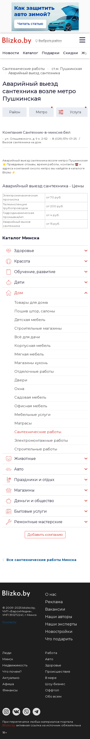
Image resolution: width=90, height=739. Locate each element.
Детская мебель (29, 319)
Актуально (10, 678)
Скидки (70, 53)
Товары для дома (31, 302)
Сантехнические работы (23, 69)
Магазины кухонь (31, 363)
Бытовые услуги (26, 511)
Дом (14, 293)
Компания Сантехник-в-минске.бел (36, 132)
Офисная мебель (30, 406)
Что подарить (59, 639)
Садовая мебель (30, 397)
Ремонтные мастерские (34, 522)
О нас (50, 594)
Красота (18, 261)
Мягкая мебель (29, 354)
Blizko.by (8, 725)
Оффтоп (52, 690)
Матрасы (23, 423)
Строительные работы (35, 449)
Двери (20, 380)
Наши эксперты (61, 624)
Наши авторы (58, 616)
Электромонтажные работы (41, 440)
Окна (19, 388)
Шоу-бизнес (55, 684)
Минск (7, 659)
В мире (51, 678)
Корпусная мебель (32, 345)
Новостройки (58, 631)
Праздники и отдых (30, 479)
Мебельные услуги (32, 414)
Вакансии (55, 609)
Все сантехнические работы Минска (39, 560)
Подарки (51, 53)
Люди (6, 653)
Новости (10, 53)
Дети (15, 282)
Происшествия (57, 671)
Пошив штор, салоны (34, 311)
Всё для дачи (27, 337)
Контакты (9, 622)
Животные (21, 458)
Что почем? (12, 671)
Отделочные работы (34, 371)
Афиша (8, 684)
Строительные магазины (38, 328)
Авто (15, 469)
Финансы (10, 690)
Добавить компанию (45, 535)
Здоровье (20, 250)
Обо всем (53, 696)
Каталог (30, 53)
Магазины (20, 490)
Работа (51, 653)
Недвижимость (14, 665)
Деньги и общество (30, 501)
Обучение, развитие (30, 272)
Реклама (54, 602)
